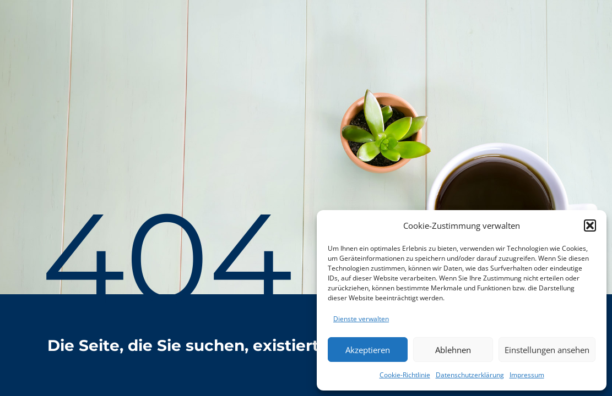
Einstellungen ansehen (547, 349)
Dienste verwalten (361, 318)
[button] (589, 225)
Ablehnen (453, 349)
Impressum (527, 375)
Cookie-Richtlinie (405, 375)
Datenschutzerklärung (470, 375)
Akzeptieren (367, 349)
